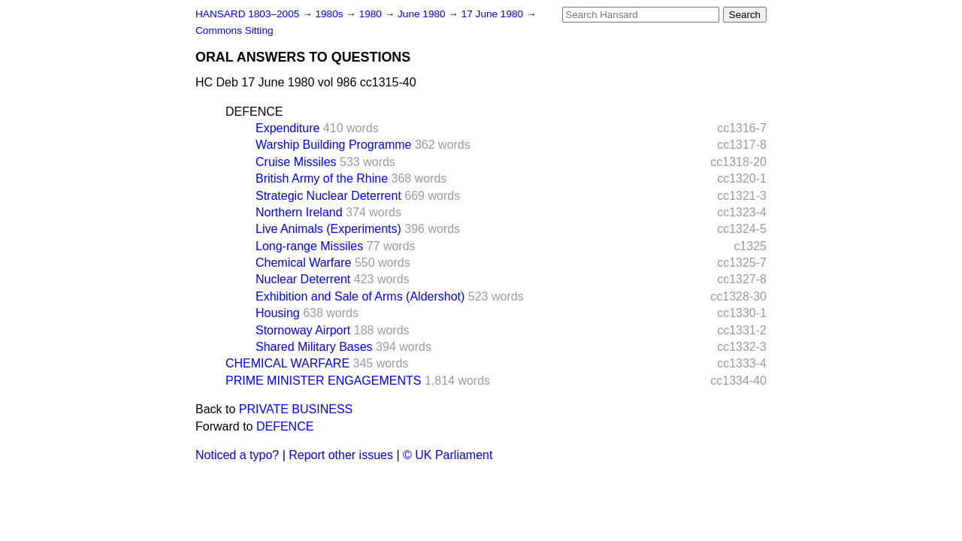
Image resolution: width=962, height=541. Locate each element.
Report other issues (341, 455)
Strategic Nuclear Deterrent (328, 195)
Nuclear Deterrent (303, 279)
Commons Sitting (234, 30)
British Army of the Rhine (322, 178)
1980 (372, 14)
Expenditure (287, 128)
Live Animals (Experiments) (328, 228)
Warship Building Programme (333, 144)
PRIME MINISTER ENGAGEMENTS (323, 380)
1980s (330, 14)
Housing (278, 313)
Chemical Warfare (303, 262)
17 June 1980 (493, 14)
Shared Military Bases (314, 346)
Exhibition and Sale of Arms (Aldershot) (360, 296)
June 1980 (423, 14)
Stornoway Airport (303, 330)
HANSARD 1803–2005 (247, 14)
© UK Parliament (447, 455)
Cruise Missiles (296, 162)
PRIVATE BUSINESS (295, 409)
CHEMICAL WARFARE (287, 363)
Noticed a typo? (237, 455)
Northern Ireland (299, 212)
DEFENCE (254, 111)
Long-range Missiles (309, 246)
